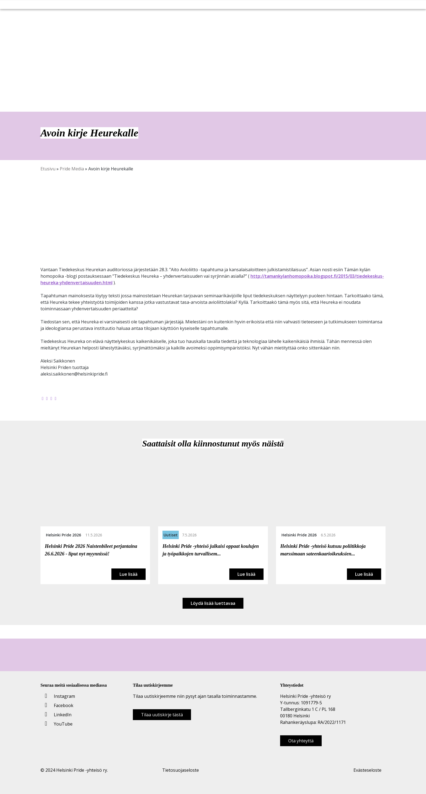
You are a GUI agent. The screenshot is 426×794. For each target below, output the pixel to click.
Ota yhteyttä (301, 741)
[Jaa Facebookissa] (42, 398)
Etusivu (47, 169)
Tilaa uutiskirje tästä (162, 715)
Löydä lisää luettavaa (213, 603)
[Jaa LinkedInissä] (51, 398)
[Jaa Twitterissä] (47, 398)
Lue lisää (128, 574)
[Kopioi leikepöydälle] (56, 398)
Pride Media (72, 169)
